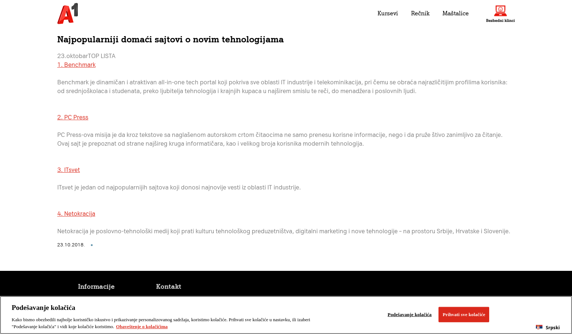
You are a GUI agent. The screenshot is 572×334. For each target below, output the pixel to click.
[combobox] (548, 327)
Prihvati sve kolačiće (463, 314)
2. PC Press (72, 117)
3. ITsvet (68, 169)
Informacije (96, 287)
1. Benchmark (76, 64)
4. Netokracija (76, 213)
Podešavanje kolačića (410, 314)
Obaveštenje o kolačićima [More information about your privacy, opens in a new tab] (142, 326)
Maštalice (455, 13)
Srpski (548, 328)
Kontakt (168, 287)
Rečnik (420, 13)
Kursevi (388, 13)
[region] (286, 315)
